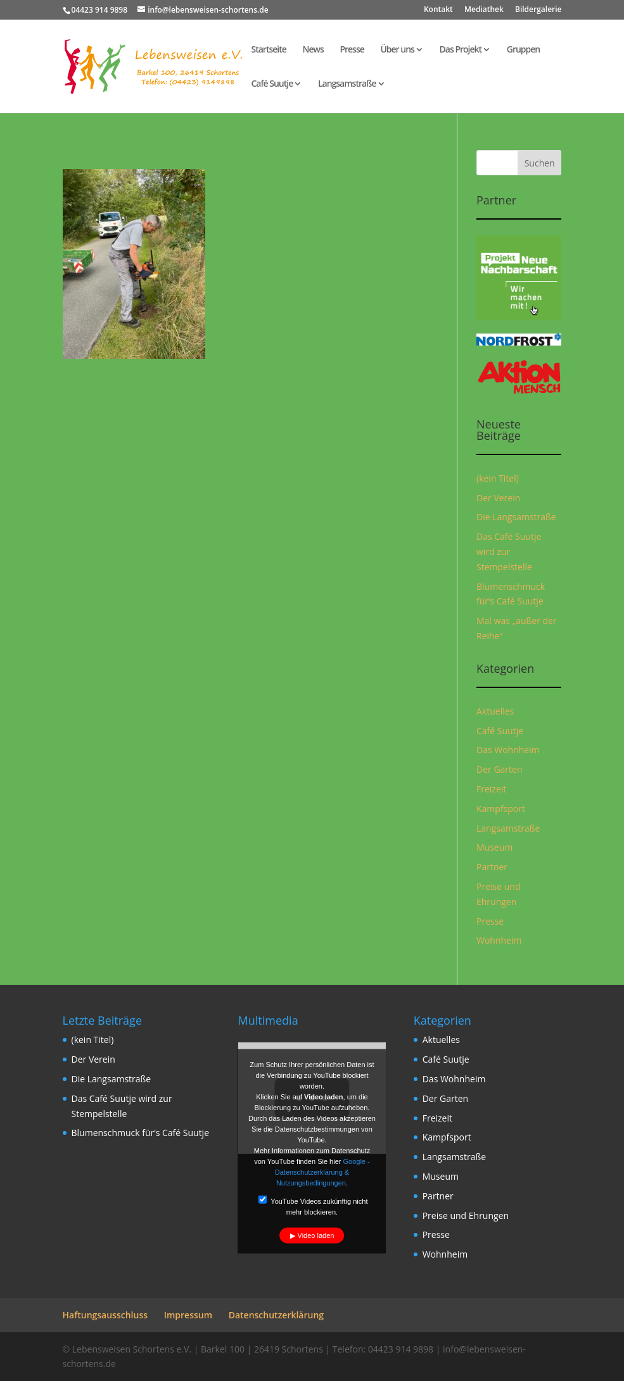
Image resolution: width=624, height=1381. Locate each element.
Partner (491, 867)
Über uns (397, 50)
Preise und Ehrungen (466, 1215)
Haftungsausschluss (105, 1315)
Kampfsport (500, 809)
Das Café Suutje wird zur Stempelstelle (508, 551)
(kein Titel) (497, 478)
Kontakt (438, 10)
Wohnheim (498, 940)
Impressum (188, 1315)
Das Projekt (461, 50)
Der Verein (498, 498)
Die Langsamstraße (516, 517)
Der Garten (499, 769)
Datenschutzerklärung (276, 1315)
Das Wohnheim (508, 750)
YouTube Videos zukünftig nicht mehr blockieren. (312, 1206)
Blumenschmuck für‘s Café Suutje (141, 1133)
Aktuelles (495, 711)
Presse (352, 50)
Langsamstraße (347, 84)
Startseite (269, 50)
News (312, 50)
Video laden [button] (316, 1235)
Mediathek (484, 10)
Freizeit (491, 789)
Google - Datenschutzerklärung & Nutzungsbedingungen (322, 1172)
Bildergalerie (538, 10)
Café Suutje (272, 84)
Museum (494, 847)
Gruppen (523, 50)
